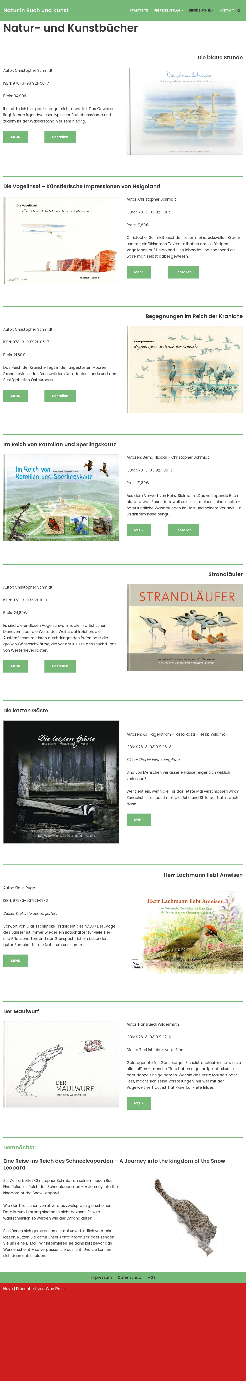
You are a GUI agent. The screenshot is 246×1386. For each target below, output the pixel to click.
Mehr (138, 272)
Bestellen (60, 137)
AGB (152, 1282)
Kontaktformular (77, 1241)
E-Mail (32, 1248)
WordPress (56, 1294)
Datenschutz (130, 1282)
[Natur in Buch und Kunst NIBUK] (36, 10)
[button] (182, 10)
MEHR (15, 137)
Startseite (139, 10)
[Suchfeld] (239, 10)
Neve (8, 1294)
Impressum (101, 1282)
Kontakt (227, 10)
